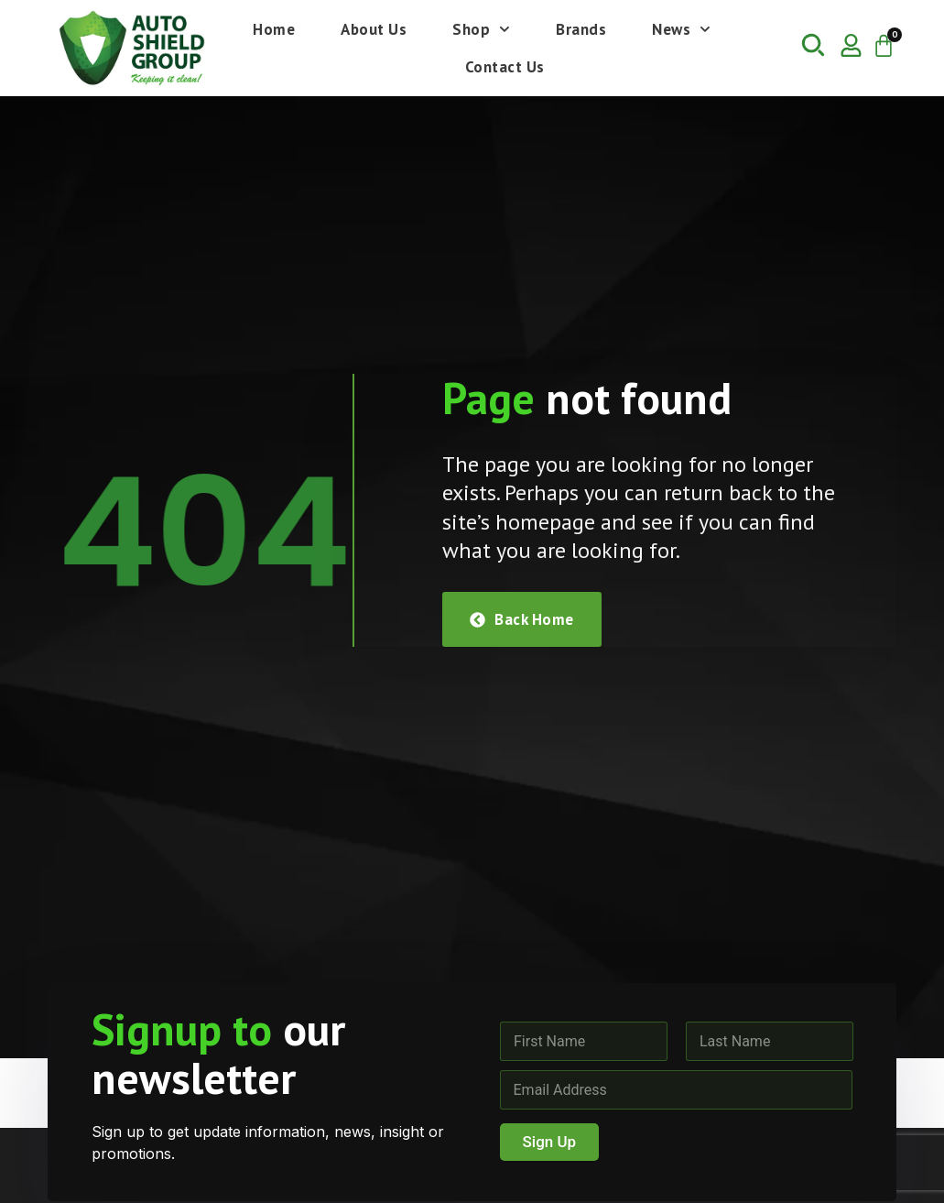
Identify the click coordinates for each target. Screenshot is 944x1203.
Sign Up (550, 1141)
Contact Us (505, 67)
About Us (374, 29)
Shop (481, 29)
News (681, 29)
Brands (581, 29)
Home (274, 29)
